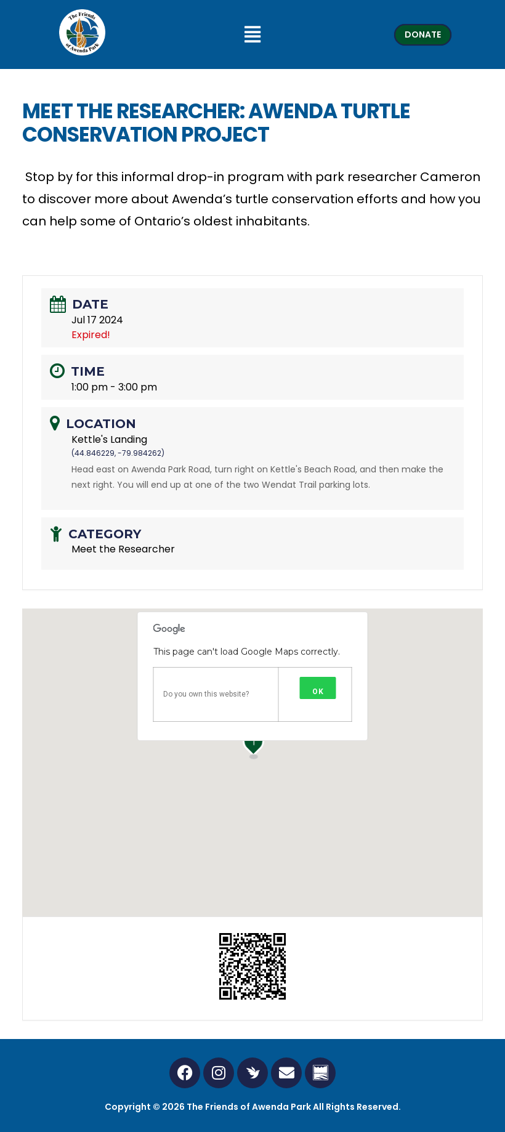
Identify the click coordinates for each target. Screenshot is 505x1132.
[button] (252, 34)
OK (318, 691)
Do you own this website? (206, 694)
